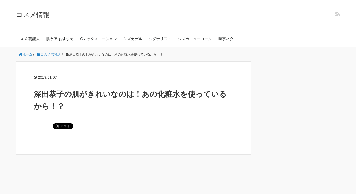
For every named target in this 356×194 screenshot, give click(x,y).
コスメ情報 (32, 14)
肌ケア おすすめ (60, 39)
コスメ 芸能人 (28, 39)
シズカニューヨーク (195, 39)
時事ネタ (225, 39)
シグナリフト (160, 39)
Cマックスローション (98, 39)
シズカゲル (132, 39)
